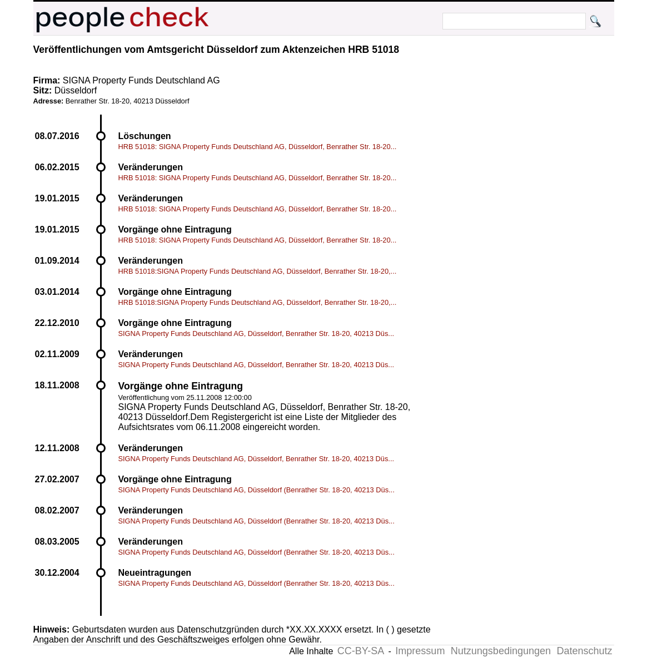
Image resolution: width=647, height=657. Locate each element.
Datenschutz (584, 650)
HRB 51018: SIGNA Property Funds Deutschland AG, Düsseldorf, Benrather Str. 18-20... (257, 146)
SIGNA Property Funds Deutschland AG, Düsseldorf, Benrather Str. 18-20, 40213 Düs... (256, 333)
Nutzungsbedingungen (501, 650)
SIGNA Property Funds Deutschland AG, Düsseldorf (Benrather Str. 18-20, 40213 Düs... (256, 490)
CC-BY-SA (360, 650)
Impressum (420, 650)
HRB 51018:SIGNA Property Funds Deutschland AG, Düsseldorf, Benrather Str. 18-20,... (257, 271)
